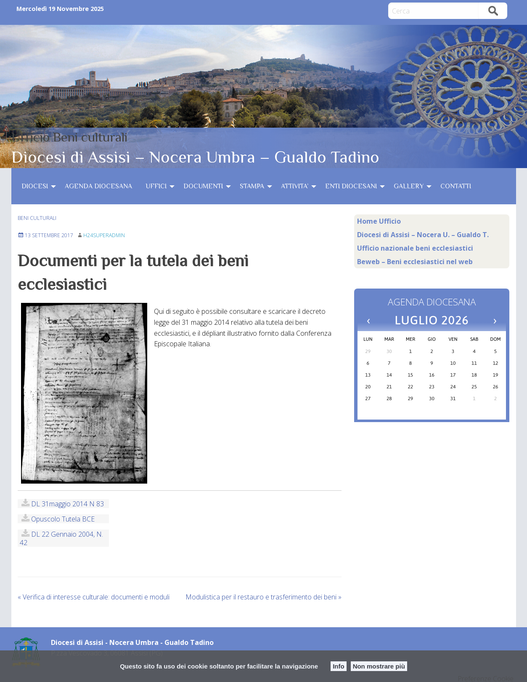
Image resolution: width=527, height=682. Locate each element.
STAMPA (252, 186)
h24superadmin (104, 235)
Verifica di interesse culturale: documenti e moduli (93, 597)
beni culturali (37, 218)
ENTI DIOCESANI (351, 186)
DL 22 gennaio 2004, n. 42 (61, 538)
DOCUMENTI (203, 186)
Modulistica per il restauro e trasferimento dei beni (263, 597)
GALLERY (409, 186)
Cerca (493, 11)
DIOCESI (34, 186)
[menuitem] (36, 186)
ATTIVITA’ (294, 186)
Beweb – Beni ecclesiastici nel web (415, 261)
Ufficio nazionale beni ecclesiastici (415, 248)
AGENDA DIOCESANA (98, 186)
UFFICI (156, 186)
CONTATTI (455, 186)
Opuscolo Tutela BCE (63, 518)
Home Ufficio (379, 221)
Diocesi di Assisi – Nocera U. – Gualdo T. (423, 234)
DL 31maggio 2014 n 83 (67, 503)
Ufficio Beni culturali (69, 136)
